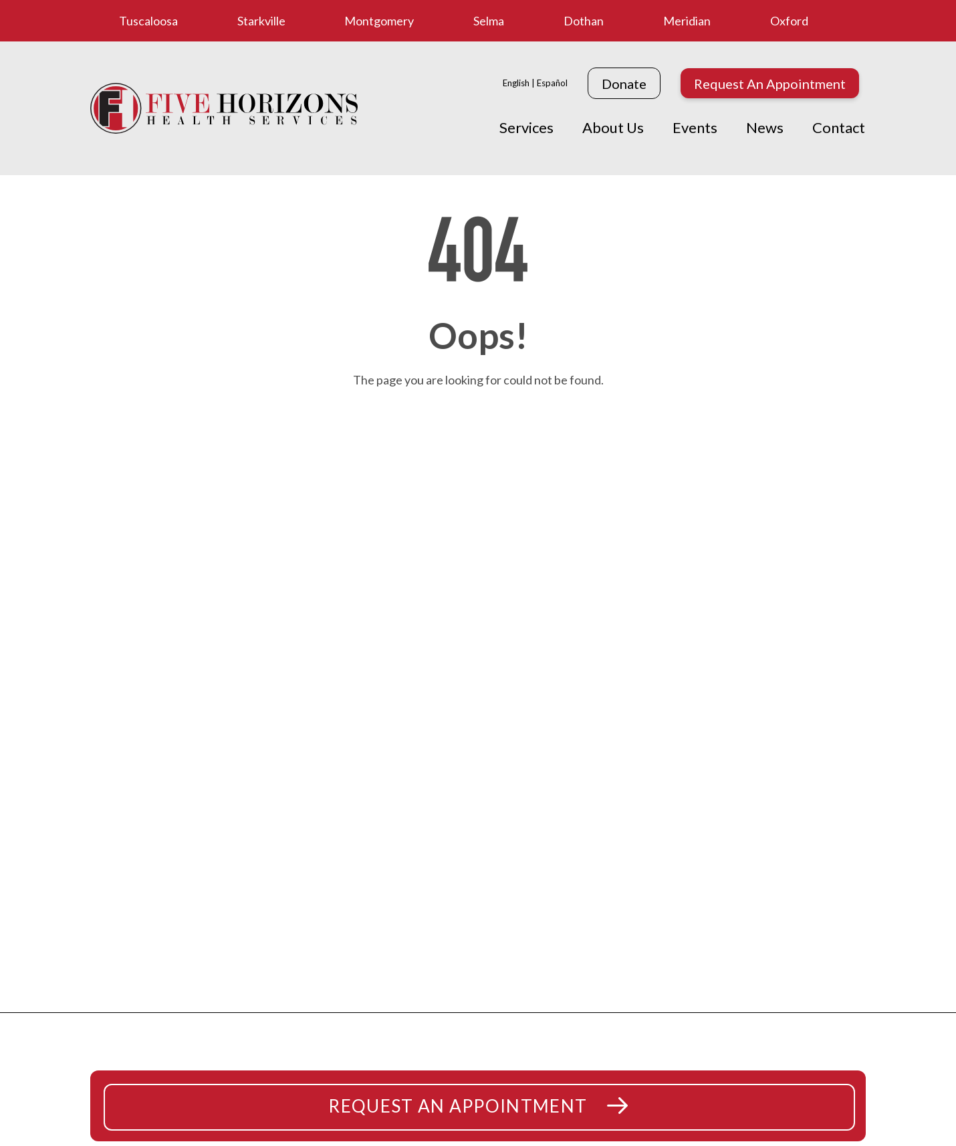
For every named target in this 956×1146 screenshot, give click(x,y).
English (516, 83)
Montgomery (379, 20)
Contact (838, 127)
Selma (488, 20)
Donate (624, 84)
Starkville (261, 20)
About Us (613, 127)
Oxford (789, 20)
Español (552, 83)
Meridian (687, 20)
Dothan (584, 20)
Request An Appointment (770, 84)
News (765, 127)
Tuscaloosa (148, 20)
